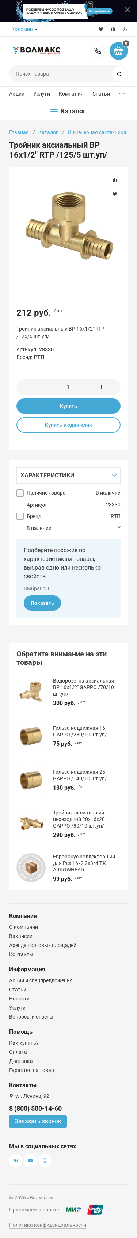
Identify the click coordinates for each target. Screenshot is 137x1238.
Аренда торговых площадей (42, 945)
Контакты (21, 954)
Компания (71, 94)
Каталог (48, 132)
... (122, 92)
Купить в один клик (68, 425)
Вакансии (21, 936)
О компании (23, 927)
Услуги (41, 94)
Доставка (21, 1061)
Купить (68, 406)
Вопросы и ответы (31, 1017)
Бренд (34, 516)
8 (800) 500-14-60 (98, 51)
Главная (19, 132)
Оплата (18, 1052)
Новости (19, 999)
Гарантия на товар (31, 1070)
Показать (42, 603)
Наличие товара (46, 493)
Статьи (101, 94)
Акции (16, 94)
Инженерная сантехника (97, 132)
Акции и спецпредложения (41, 980)
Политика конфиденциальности (47, 1225)
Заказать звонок (38, 1121)
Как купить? (24, 1043)
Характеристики (47, 475)
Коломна (22, 29)
